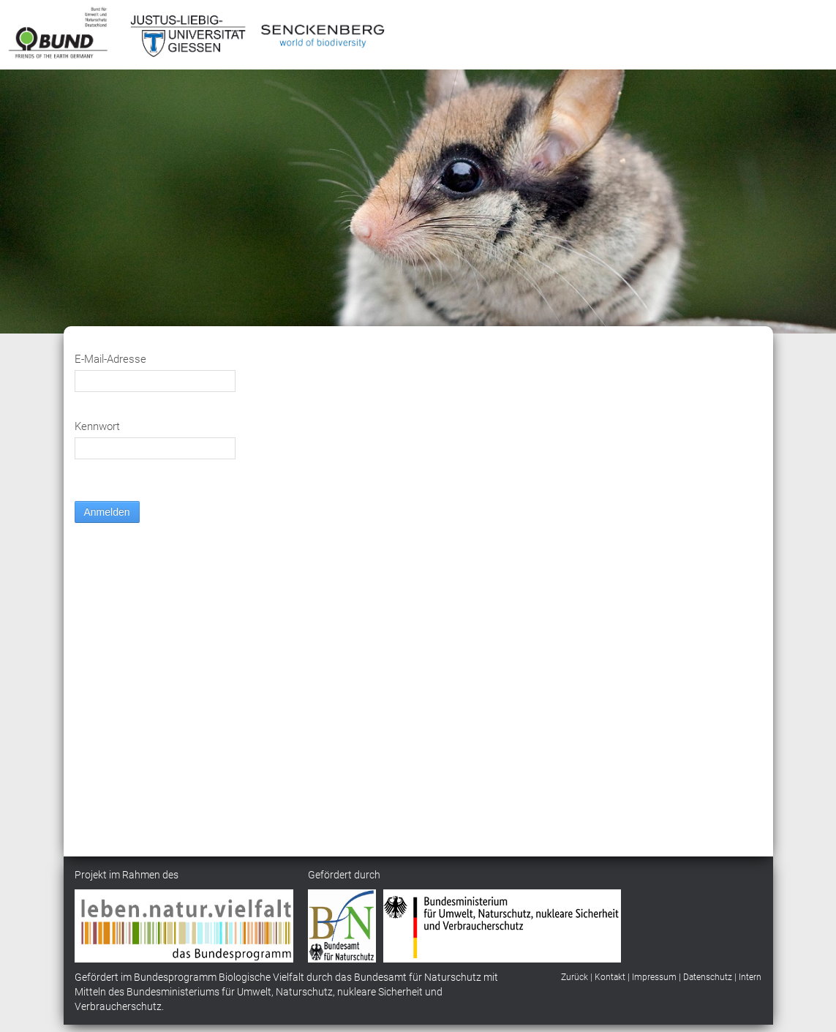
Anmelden (107, 512)
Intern (750, 977)
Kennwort (97, 426)
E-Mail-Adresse (110, 359)
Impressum (654, 977)
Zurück (574, 977)
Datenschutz (707, 977)
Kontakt (610, 977)
